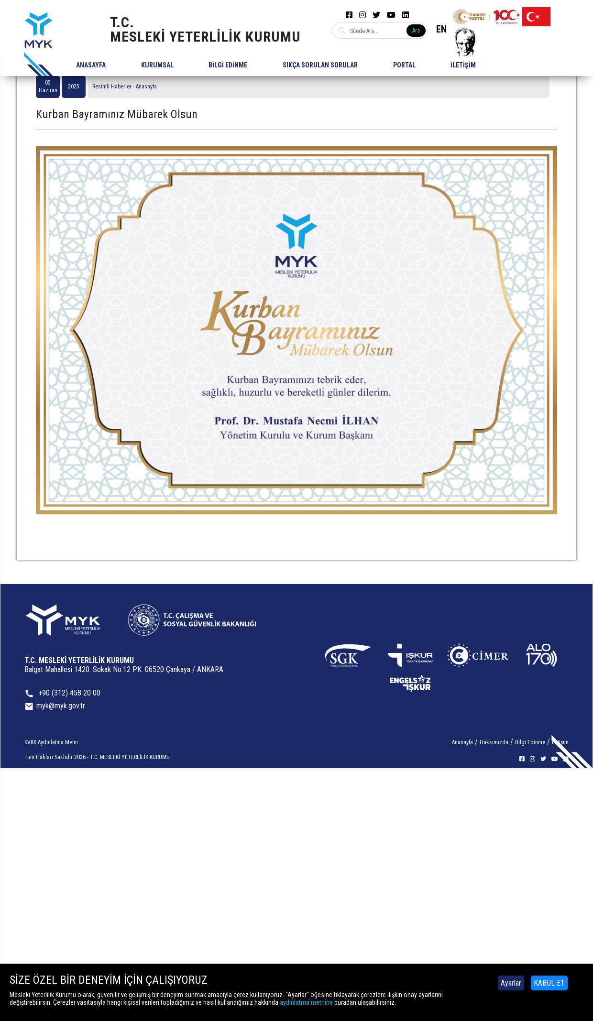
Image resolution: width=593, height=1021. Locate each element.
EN (441, 29)
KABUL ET (549, 983)
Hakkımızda (494, 742)
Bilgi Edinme (530, 742)
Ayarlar (511, 983)
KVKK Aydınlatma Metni (51, 742)
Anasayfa (462, 742)
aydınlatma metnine (306, 1002)
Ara (416, 30)
